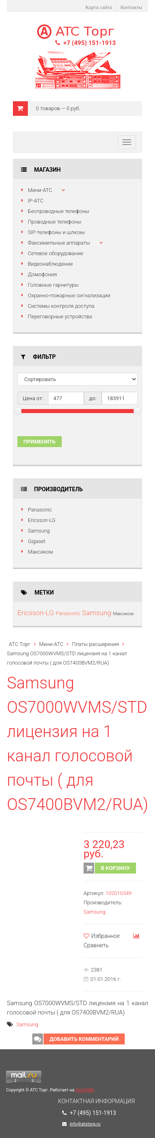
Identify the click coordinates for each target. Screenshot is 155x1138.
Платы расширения (95, 644)
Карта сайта (99, 7)
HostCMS (84, 1090)
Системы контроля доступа (61, 306)
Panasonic (40, 510)
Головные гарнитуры (53, 285)
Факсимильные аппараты (59, 243)
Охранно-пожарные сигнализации (69, 295)
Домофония (42, 274)
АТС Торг (19, 644)
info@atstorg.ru (85, 1124)
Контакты (131, 7)
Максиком (40, 552)
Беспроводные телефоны (58, 211)
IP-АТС (36, 201)
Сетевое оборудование (55, 253)
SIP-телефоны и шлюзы (56, 232)
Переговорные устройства (60, 316)
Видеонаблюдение (50, 264)
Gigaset (36, 541)
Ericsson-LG (41, 520)
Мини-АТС (40, 190)
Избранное (102, 936)
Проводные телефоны (54, 222)
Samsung (39, 531)
